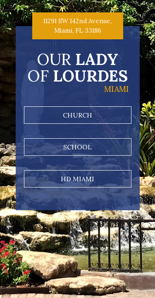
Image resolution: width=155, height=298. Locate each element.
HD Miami (77, 179)
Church (77, 115)
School (77, 147)
